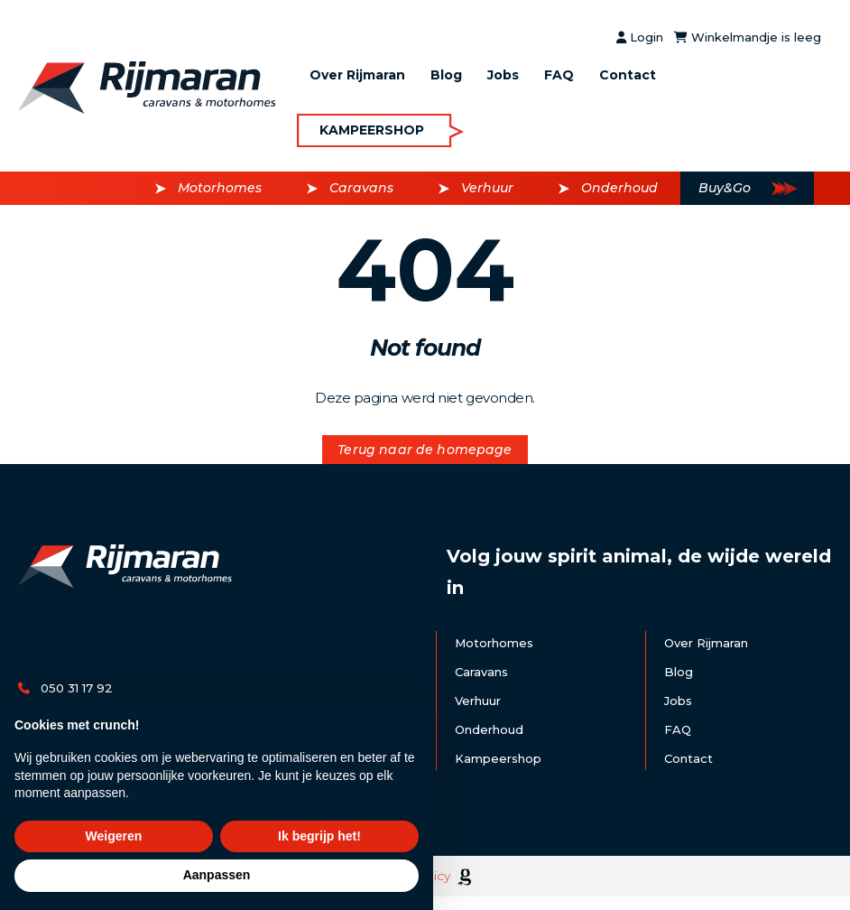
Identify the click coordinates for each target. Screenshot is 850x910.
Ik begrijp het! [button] (319, 836)
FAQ (559, 75)
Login (639, 37)
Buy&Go (724, 188)
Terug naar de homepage (424, 449)
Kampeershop (371, 130)
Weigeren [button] (114, 836)
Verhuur (487, 188)
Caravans (361, 188)
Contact (627, 75)
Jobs (503, 75)
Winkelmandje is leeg (747, 37)
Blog (446, 75)
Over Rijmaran (357, 75)
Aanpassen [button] (217, 875)
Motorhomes (220, 188)
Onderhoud (619, 188)
